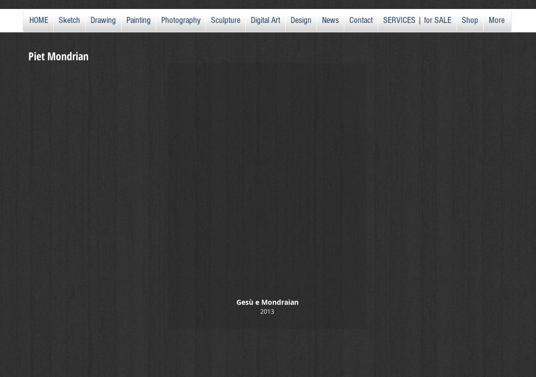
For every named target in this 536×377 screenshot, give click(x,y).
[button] (267, 196)
